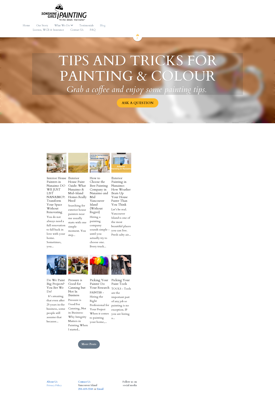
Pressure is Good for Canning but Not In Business (113, 283)
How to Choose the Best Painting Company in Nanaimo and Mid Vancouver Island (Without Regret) (159, 202)
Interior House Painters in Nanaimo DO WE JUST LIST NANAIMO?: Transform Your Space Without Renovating (68, 202)
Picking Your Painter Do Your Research (160, 283)
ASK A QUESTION (137, 98)
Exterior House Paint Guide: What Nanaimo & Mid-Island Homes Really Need (113, 200)
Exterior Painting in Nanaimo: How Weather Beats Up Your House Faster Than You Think (205, 200)
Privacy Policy (54, 358)
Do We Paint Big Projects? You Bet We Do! (65, 283)
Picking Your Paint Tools (202, 281)
